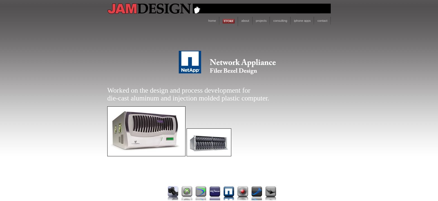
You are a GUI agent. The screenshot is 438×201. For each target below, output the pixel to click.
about (245, 20)
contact (322, 20)
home (212, 20)
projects (261, 20)
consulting (280, 20)
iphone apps (302, 20)
